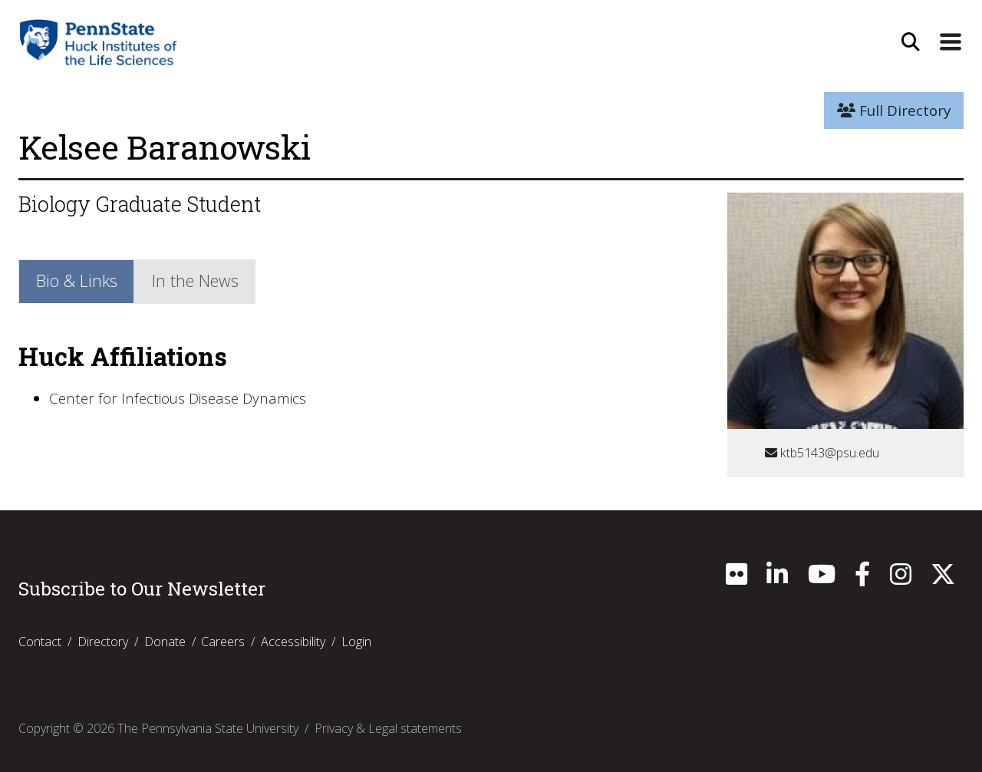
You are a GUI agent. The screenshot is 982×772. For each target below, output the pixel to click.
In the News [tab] (195, 280)
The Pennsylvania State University (207, 728)
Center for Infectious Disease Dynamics (177, 398)
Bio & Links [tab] (76, 280)
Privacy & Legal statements (388, 728)
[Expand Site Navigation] (951, 42)
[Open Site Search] (911, 42)
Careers (223, 641)
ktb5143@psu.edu (822, 452)
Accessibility (293, 641)
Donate (165, 641)
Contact (39, 641)
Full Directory (894, 110)
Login (356, 641)
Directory (102, 641)
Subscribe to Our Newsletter (141, 588)
